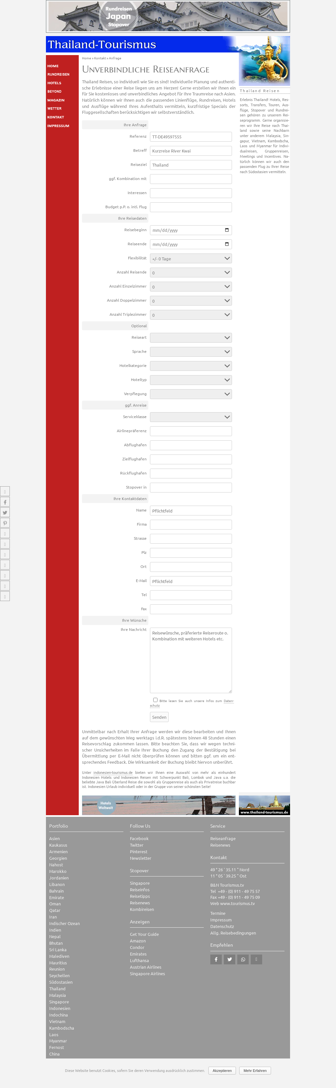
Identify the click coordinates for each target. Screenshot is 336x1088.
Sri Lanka (58, 949)
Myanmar (58, 1040)
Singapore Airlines (147, 973)
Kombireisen (142, 909)
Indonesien (59, 1008)
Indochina (58, 1014)
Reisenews (140, 902)
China (54, 1054)
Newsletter (140, 858)
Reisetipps (140, 896)
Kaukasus (58, 845)
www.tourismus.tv (237, 903)
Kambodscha (61, 1028)
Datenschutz (222, 926)
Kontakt (100, 57)
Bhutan (56, 943)
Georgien (58, 858)
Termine (217, 913)
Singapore (59, 1001)
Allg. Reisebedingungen (233, 933)
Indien (55, 930)
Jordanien (59, 877)
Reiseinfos (140, 889)
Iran (53, 916)
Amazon (138, 940)
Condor (137, 947)
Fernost (56, 1047)
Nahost (56, 864)
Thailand (57, 988)
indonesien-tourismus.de (113, 772)
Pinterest (138, 851)
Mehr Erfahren (254, 1071)
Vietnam (57, 1021)
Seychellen (59, 975)
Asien (54, 838)
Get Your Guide (144, 934)
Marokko (58, 871)
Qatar (54, 910)
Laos (53, 1034)
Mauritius (58, 962)
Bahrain (56, 891)
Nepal (55, 936)
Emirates (138, 954)
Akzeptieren (222, 1071)
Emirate (56, 897)
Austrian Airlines (145, 967)
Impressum (221, 919)
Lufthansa (139, 960)
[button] (216, 959)
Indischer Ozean (64, 923)
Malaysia (57, 995)
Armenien (58, 851)
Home (86, 57)
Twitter (136, 845)
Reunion (57, 969)
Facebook (139, 838)
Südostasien (61, 982)
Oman (55, 903)
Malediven (59, 956)
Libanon (57, 884)
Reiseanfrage (223, 838)
